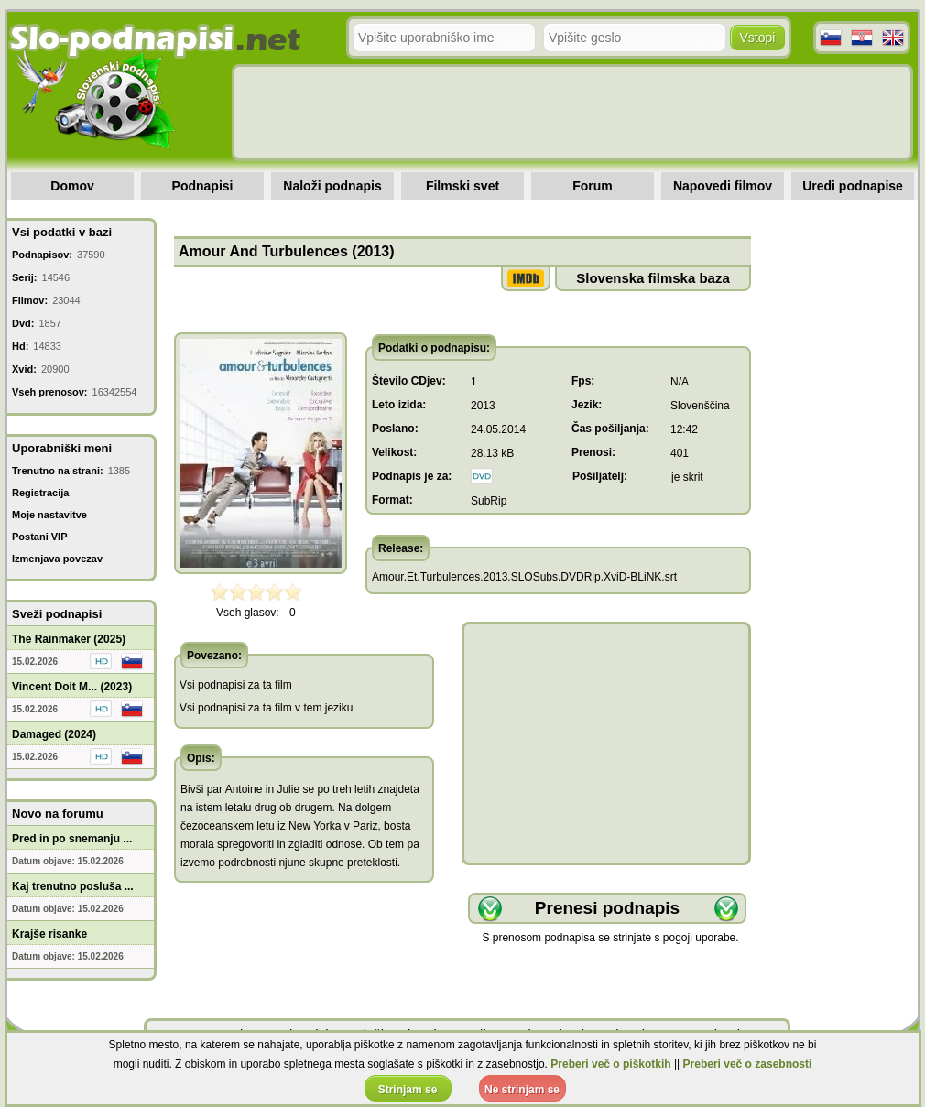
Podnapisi (203, 186)
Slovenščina (700, 405)
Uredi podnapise (852, 186)
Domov (71, 186)
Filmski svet (462, 186)
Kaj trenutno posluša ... (73, 886)
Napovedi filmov (722, 186)
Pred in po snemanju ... (72, 838)
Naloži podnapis (332, 186)
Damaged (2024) (54, 734)
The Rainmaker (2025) (68, 639)
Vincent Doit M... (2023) (72, 686)
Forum (592, 186)
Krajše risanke (49, 934)
